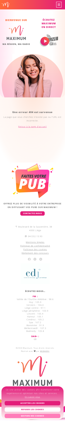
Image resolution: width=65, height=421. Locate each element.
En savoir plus (32, 397)
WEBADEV (44, 351)
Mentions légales (35, 242)
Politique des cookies (35, 249)
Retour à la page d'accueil (32, 126)
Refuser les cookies (32, 409)
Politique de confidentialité (35, 245)
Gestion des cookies (32, 416)
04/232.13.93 (35, 236)
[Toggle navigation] (58, 4)
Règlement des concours (35, 253)
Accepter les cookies (32, 403)
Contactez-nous (32, 213)
